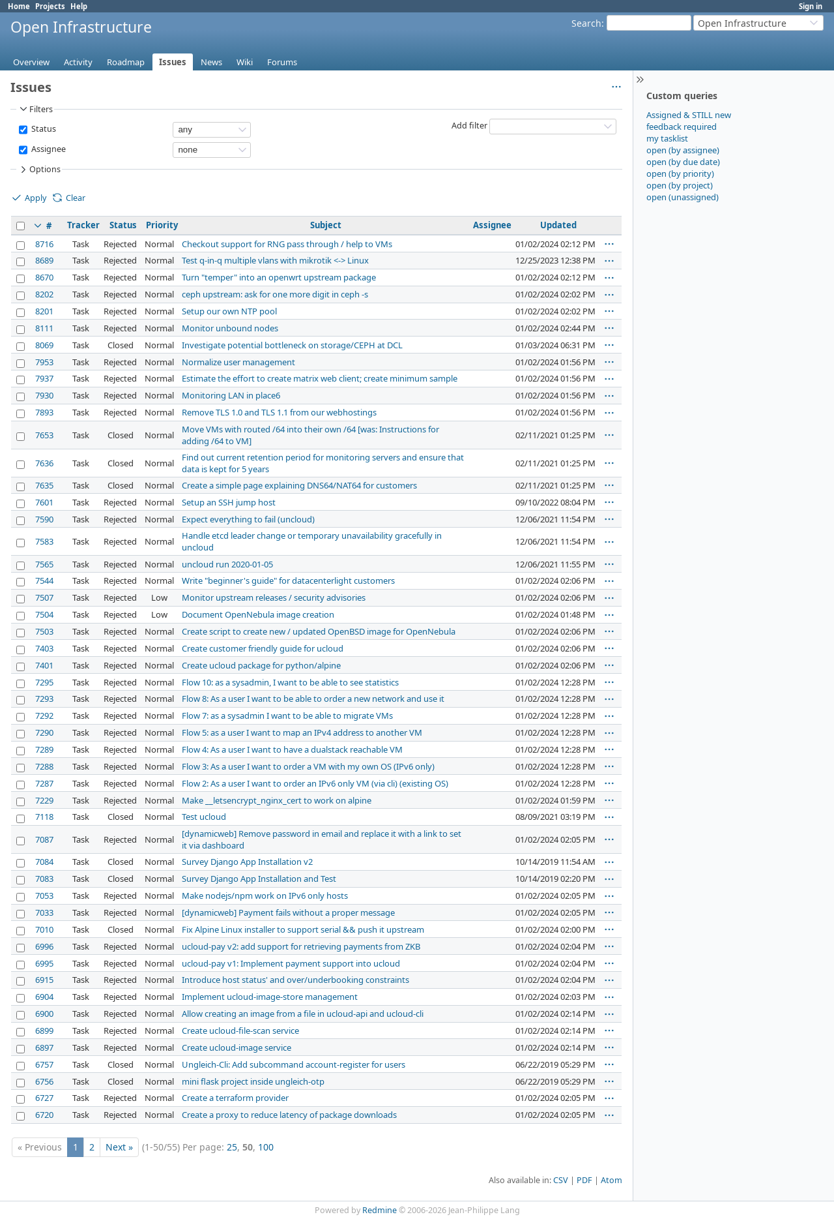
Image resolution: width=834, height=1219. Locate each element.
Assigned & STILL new (688, 115)
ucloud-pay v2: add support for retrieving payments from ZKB (301, 946)
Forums (282, 62)
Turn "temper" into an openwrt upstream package (279, 277)
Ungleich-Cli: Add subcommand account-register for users (293, 1064)
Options (39, 169)
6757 (44, 1064)
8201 (44, 311)
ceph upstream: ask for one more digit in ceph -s (275, 294)
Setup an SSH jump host (229, 502)
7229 (44, 800)
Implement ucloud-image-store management (270, 996)
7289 (44, 749)
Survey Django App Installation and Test (259, 878)
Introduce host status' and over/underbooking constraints (295, 980)
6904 (44, 996)
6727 (44, 1098)
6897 (44, 1047)
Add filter (469, 125)
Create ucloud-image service (236, 1047)
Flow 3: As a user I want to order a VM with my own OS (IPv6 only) (308, 766)
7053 (44, 895)
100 (266, 1147)
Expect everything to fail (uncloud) (248, 519)
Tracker (83, 225)
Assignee (47, 149)
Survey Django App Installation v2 (247, 861)
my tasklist (667, 138)
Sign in (810, 6)
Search (586, 23)
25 (232, 1147)
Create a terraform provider (235, 1098)
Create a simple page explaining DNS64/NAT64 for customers (299, 485)
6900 (44, 1013)
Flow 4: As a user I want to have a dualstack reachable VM (292, 749)
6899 (44, 1030)
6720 (44, 1115)
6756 (44, 1081)
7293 (44, 698)
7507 (44, 597)
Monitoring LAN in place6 (231, 395)
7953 (44, 362)
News (211, 62)
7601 (44, 502)
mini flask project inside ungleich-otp (253, 1081)
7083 (44, 878)
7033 (44, 912)
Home (19, 6)
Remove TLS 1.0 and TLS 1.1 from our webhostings (279, 412)
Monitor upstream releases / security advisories (274, 597)
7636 (44, 463)
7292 (44, 715)
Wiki (245, 62)
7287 (44, 783)
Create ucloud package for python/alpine (261, 665)
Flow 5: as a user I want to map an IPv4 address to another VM (302, 732)
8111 (44, 328)
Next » (119, 1147)
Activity (78, 62)
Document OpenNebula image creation (258, 614)
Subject (325, 225)
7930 (44, 395)
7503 (44, 631)
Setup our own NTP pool (229, 311)
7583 (44, 541)
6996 (44, 946)
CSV (560, 1180)
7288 (44, 766)
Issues (172, 62)
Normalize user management (238, 362)
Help (78, 6)
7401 (44, 665)
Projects (50, 6)
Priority (162, 225)
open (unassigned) (682, 197)
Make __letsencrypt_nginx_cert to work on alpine (276, 800)
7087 (44, 839)
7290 (44, 732)
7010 (44, 929)
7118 (44, 816)
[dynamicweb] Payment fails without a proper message (288, 912)
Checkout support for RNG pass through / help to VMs (287, 244)
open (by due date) (683, 162)
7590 (44, 519)
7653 (44, 435)
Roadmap (126, 62)
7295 (44, 682)
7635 (44, 485)
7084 (44, 861)
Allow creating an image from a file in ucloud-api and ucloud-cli (303, 1013)
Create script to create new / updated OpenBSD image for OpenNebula (318, 631)
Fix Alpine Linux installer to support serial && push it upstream (303, 929)
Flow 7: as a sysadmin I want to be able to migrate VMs (287, 715)
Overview (31, 62)
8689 (44, 260)
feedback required (681, 126)
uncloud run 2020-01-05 (227, 564)
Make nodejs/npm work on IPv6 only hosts (265, 895)
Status (42, 128)
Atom (611, 1180)
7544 (44, 580)
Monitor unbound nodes (230, 328)
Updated (558, 225)
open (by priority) (680, 173)
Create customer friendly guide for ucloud (262, 648)
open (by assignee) (682, 150)
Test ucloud (204, 816)
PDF (584, 1180)
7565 (44, 564)
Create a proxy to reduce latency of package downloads (289, 1115)
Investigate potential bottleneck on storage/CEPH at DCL (292, 345)
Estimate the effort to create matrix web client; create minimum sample (319, 378)
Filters (35, 109)
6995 (44, 963)
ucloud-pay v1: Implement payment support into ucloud (291, 963)
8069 (44, 345)
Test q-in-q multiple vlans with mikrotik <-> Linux (275, 260)
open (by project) (679, 185)
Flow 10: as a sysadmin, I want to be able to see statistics (290, 682)
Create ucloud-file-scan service (240, 1030)
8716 (44, 244)
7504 (44, 614)
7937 (44, 378)
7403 (44, 648)
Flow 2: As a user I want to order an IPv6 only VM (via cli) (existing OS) (315, 783)
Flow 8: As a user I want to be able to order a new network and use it (313, 698)
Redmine (379, 1210)
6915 (44, 980)
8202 (44, 294)
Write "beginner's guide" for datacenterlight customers (288, 580)
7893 (44, 412)
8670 (44, 277)
